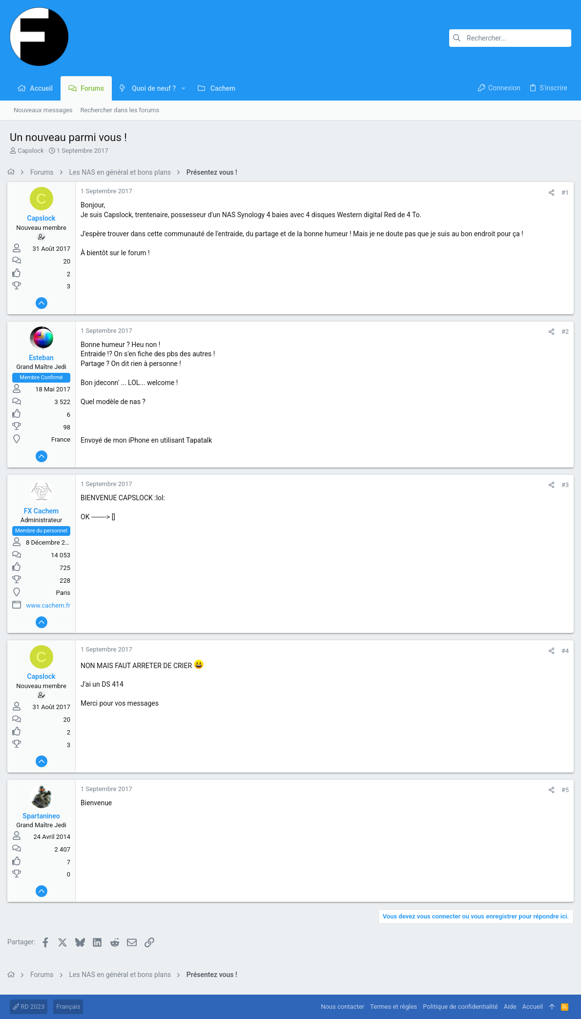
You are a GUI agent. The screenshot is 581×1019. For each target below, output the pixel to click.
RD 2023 (28, 1006)
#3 (562, 485)
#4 (562, 650)
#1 (562, 192)
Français (68, 1006)
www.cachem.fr (51, 605)
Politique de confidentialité (460, 1006)
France (63, 439)
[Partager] (549, 192)
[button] (183, 88)
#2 (562, 331)
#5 (562, 790)
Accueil (532, 1006)
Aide (510, 1006)
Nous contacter (342, 1006)
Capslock (31, 150)
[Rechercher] (510, 38)
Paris (66, 592)
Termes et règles (393, 1006)
